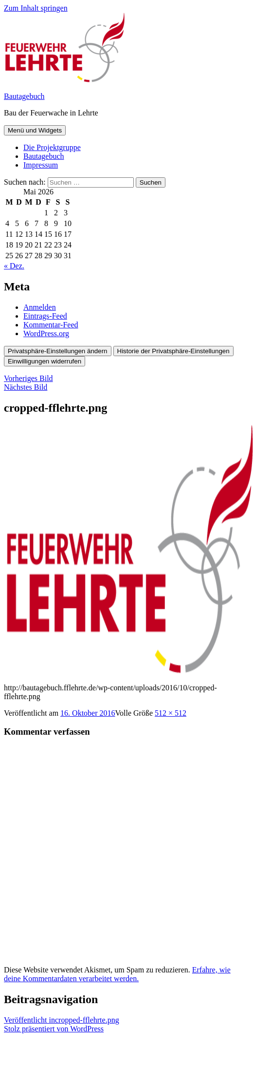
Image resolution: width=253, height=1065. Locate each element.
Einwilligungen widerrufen (44, 361)
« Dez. (14, 266)
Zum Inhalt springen (36, 8)
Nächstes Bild (25, 387)
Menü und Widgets (35, 130)
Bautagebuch (24, 96)
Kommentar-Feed (50, 325)
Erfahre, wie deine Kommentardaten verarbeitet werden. (117, 974)
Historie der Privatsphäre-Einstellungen (173, 351)
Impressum (40, 165)
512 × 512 (170, 713)
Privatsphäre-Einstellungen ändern (58, 351)
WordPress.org (46, 333)
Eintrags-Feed (45, 316)
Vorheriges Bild (28, 378)
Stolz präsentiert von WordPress (54, 1029)
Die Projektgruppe (52, 147)
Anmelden (39, 307)
